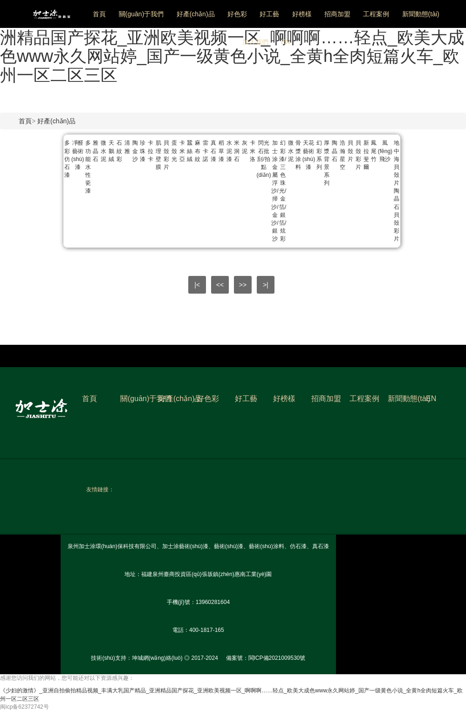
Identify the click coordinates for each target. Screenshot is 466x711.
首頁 (99, 14)
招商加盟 (337, 14)
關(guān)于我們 (141, 14)
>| (265, 284)
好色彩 (237, 14)
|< (197, 284)
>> (243, 284)
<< (220, 284)
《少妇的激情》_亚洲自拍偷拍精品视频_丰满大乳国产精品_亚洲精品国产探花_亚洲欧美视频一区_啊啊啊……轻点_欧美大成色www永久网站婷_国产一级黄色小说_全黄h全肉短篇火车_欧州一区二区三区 (232, 47)
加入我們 (255, 42)
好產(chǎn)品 (196, 14)
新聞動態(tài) (420, 14)
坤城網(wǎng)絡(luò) (157, 658)
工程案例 (376, 14)
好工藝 (269, 14)
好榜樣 (302, 14)
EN (285, 42)
